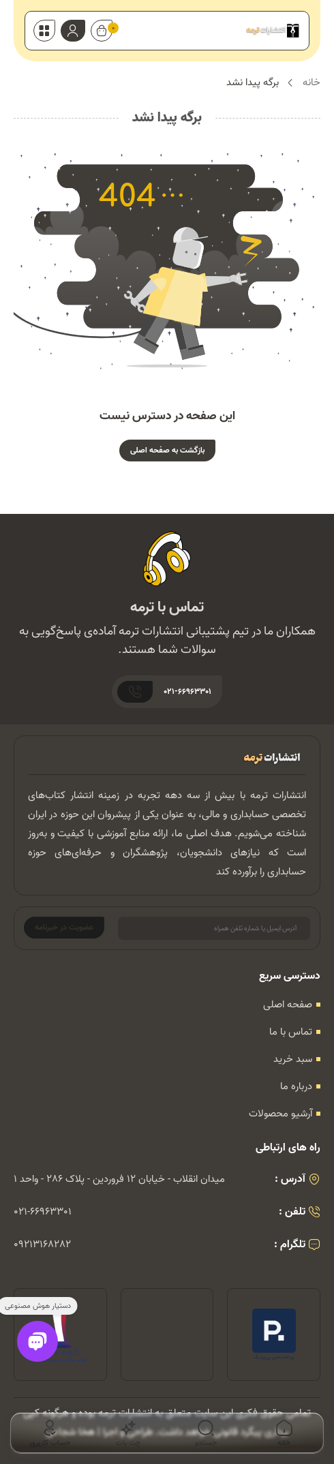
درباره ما (296, 1086)
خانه (311, 83)
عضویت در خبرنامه (64, 927)
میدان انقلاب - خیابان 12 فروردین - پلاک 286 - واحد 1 (119, 1179)
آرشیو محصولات (280, 1113)
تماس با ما (290, 1032)
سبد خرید (292, 1059)
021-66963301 (43, 1212)
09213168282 (42, 1244)
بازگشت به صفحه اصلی (167, 450)
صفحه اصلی (287, 1004)
